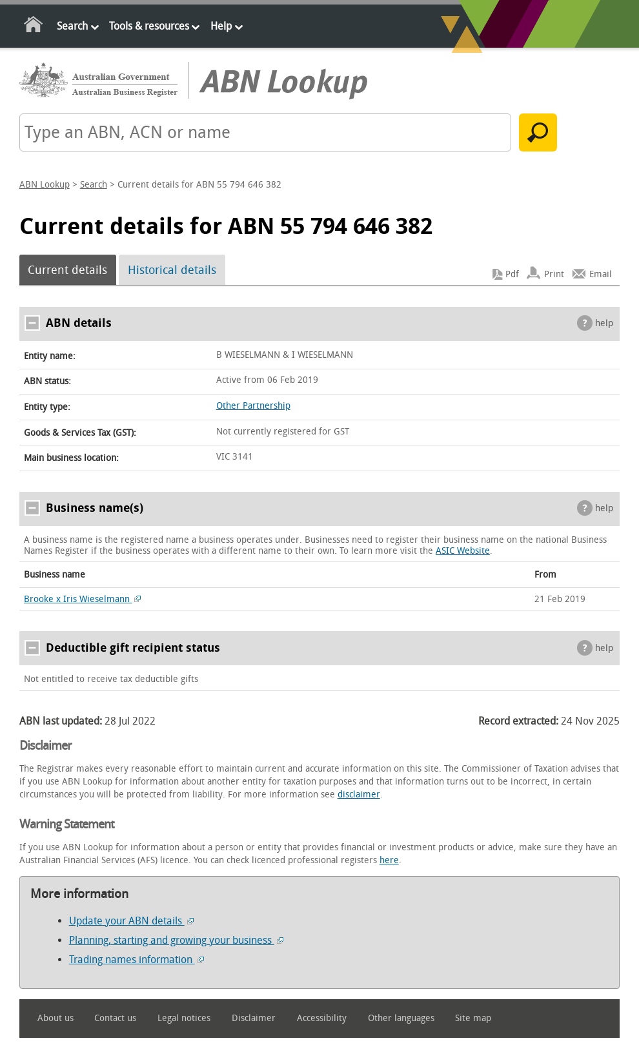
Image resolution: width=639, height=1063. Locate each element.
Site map (473, 1018)
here (389, 860)
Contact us (115, 1018)
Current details (67, 270)
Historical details (172, 270)
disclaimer (359, 794)
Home (33, 26)
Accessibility (322, 1018)
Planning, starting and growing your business (176, 940)
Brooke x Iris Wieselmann (82, 599)
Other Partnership (253, 405)
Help (221, 26)
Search (72, 26)
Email (600, 274)
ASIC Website (463, 550)
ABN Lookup (44, 184)
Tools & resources (149, 26)
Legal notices (183, 1018)
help (604, 323)
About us (55, 1018)
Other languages (401, 1018)
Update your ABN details (131, 921)
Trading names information (136, 959)
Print (554, 274)
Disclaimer (254, 1018)
